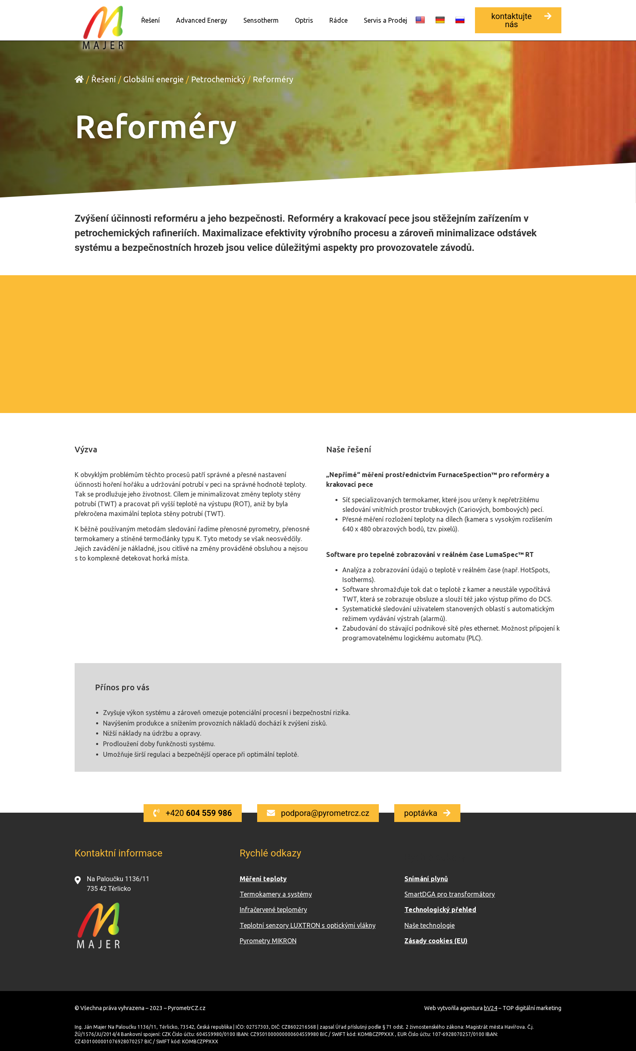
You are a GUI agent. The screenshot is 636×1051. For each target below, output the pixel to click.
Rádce (338, 20)
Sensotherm (261, 20)
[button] (518, 20)
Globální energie (153, 78)
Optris (304, 20)
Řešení (150, 20)
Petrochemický (218, 78)
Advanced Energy (201, 20)
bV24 (490, 1007)
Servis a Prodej (385, 20)
